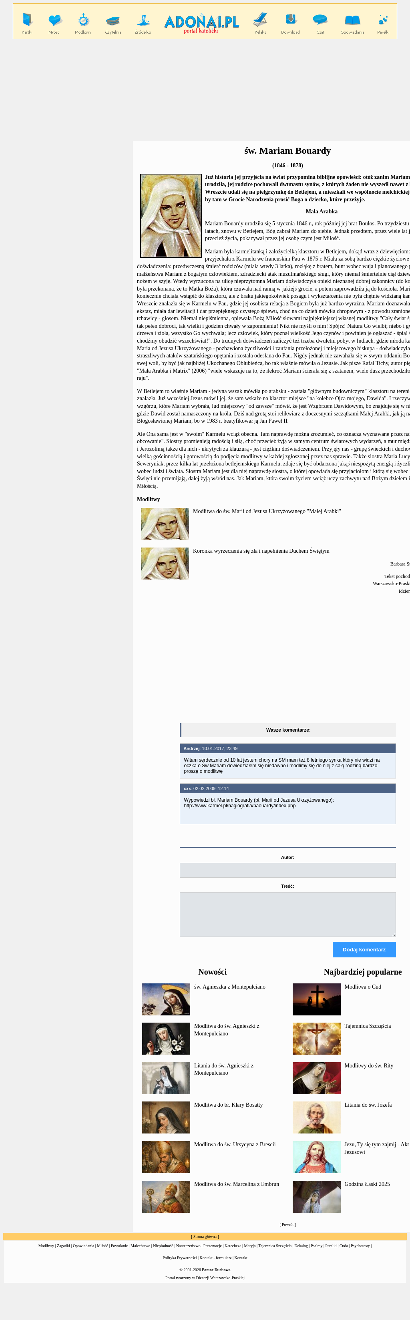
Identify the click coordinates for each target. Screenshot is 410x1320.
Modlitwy (46, 1253)
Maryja (250, 1253)
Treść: (287, 886)
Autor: (287, 857)
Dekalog (301, 1253)
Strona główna (205, 1244)
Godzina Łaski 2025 (367, 1191)
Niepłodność (163, 1253)
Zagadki (63, 1253)
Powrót (287, 1232)
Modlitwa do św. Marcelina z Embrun (236, 1191)
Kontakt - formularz (216, 1265)
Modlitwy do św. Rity (369, 1073)
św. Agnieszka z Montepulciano (229, 994)
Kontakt (241, 1265)
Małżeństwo (140, 1253)
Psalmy (316, 1253)
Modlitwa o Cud (363, 994)
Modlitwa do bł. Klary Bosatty (228, 1112)
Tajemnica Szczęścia (368, 1033)
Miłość (102, 1253)
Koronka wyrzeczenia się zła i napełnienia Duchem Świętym (261, 551)
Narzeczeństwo (188, 1253)
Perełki (331, 1253)
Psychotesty (360, 1253)
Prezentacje (212, 1253)
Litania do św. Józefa (368, 1112)
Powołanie (119, 1253)
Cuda (344, 1253)
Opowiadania (83, 1253)
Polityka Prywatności (180, 1265)
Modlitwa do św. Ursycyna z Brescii (235, 1152)
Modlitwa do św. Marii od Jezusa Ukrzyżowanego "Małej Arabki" (267, 511)
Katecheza (233, 1253)
